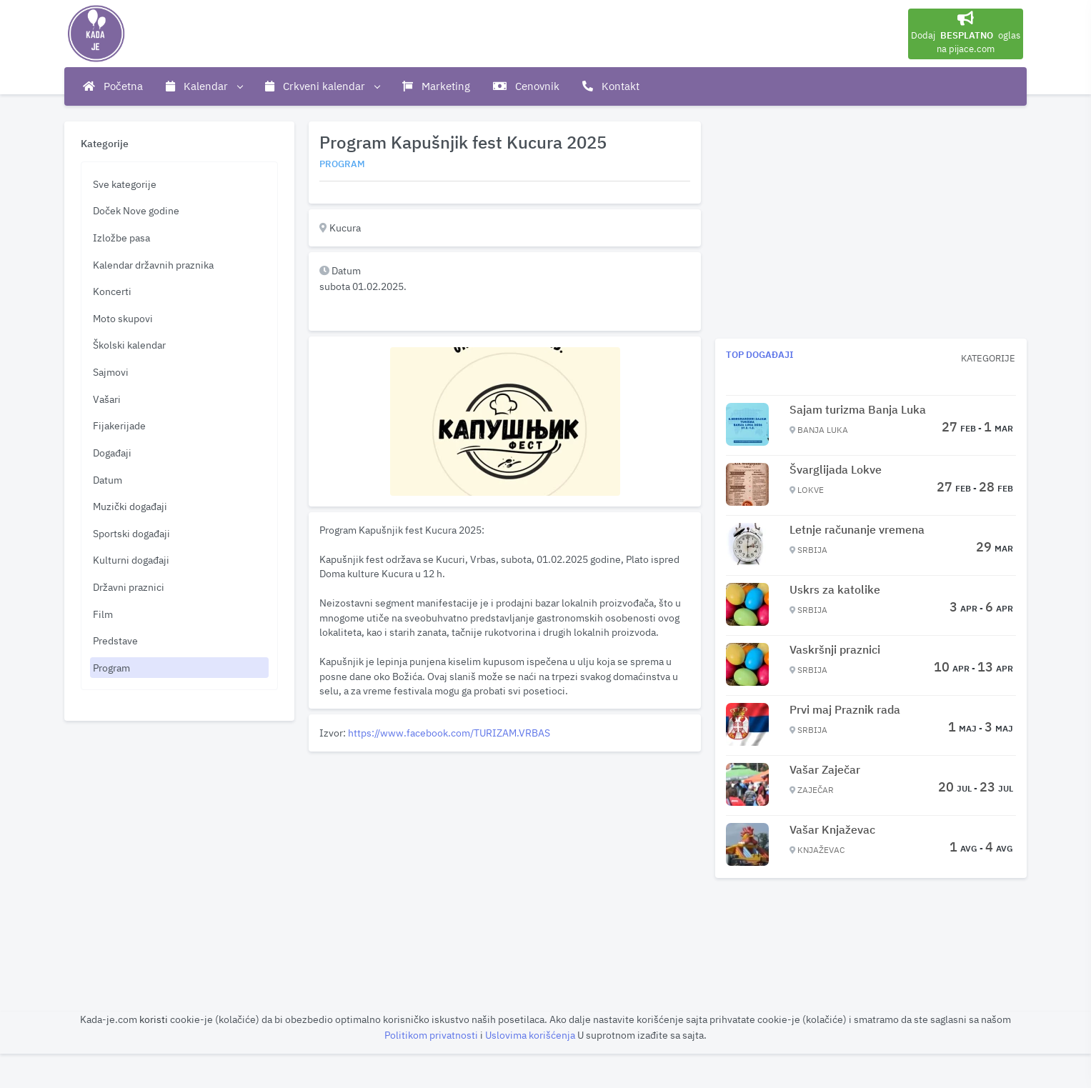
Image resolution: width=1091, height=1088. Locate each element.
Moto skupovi (123, 318)
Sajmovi (111, 372)
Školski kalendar (129, 344)
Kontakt (610, 86)
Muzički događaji (130, 506)
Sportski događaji (131, 533)
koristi (153, 1019)
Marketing (436, 86)
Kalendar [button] (204, 86)
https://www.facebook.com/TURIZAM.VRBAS (449, 732)
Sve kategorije (124, 184)
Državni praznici (128, 587)
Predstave (115, 640)
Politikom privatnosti (432, 1035)
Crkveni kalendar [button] (322, 86)
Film (103, 614)
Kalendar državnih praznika (153, 264)
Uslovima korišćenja (531, 1035)
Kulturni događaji (131, 560)
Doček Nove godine (136, 210)
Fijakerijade (119, 425)
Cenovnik (526, 86)
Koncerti (112, 291)
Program (111, 667)
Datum (107, 479)
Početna (113, 86)
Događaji (112, 452)
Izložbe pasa (121, 237)
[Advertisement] (505, 857)
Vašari (107, 399)
